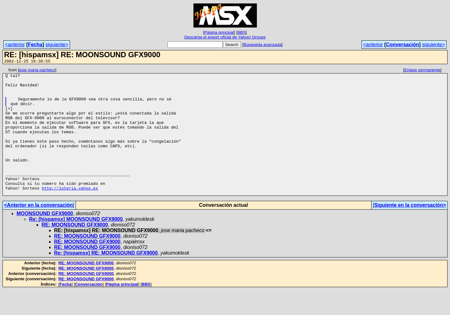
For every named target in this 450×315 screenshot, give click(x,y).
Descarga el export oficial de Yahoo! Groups (225, 37)
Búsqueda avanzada (262, 44)
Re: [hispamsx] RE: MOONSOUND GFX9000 (106, 278)
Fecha (35, 44)
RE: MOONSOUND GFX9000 (75, 250)
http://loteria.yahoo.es (70, 212)
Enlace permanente (422, 71)
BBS (242, 32)
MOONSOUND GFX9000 (45, 238)
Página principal (219, 32)
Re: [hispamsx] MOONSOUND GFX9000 (76, 244)
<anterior (15, 44)
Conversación (402, 44)
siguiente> (56, 44)
